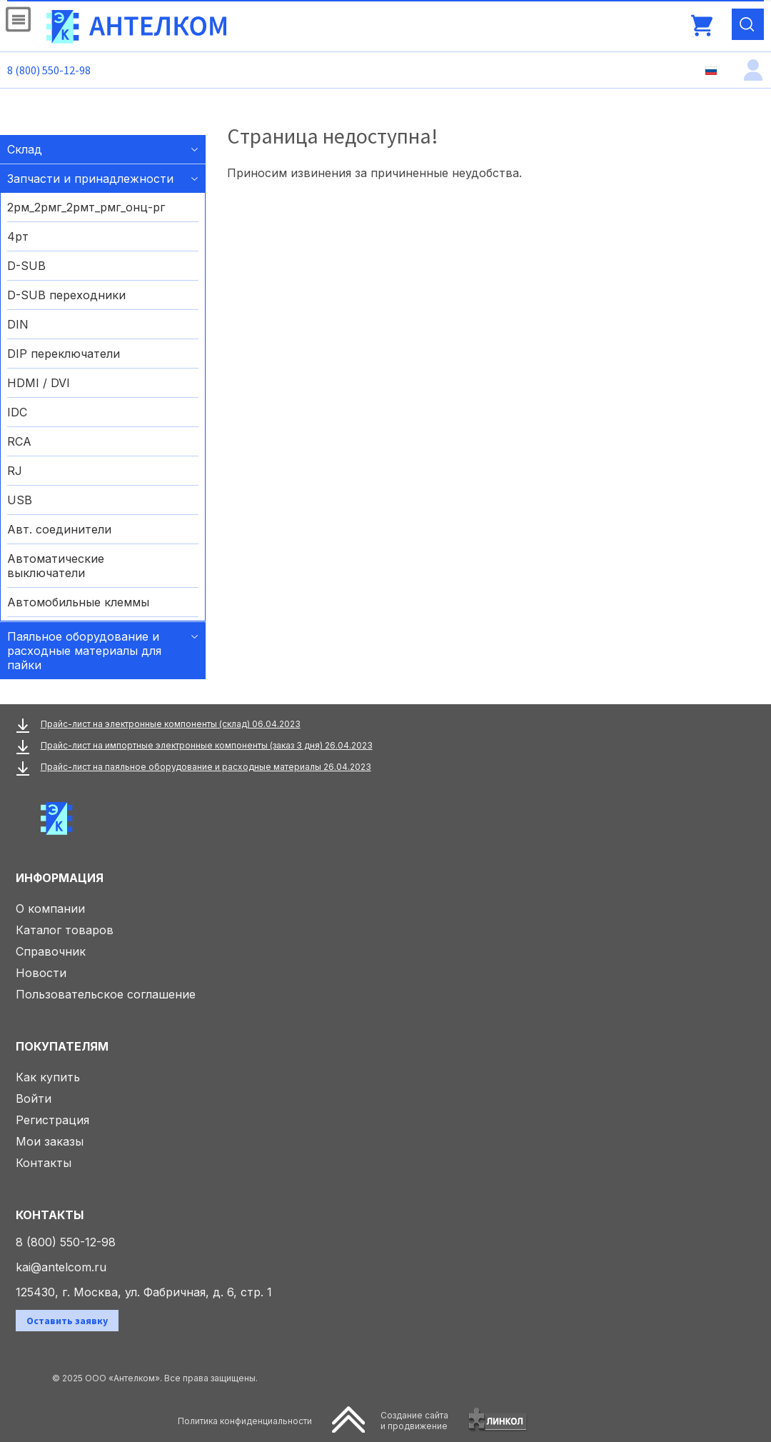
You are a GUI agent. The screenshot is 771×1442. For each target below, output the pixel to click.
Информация (60, 878)
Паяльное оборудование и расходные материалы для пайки (84, 650)
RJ (14, 471)
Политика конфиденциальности (245, 1421)
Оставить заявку (67, 1320)
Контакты (43, 1163)
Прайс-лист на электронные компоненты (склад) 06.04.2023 (171, 724)
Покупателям (62, 1046)
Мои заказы (50, 1141)
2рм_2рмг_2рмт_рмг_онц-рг (86, 207)
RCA (19, 441)
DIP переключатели (63, 353)
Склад (24, 149)
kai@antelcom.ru (61, 1267)
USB (19, 500)
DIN (18, 324)
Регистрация (52, 1120)
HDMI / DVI (38, 383)
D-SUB (26, 266)
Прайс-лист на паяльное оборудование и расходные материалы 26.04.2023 (206, 766)
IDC (17, 412)
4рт (18, 236)
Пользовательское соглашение (106, 994)
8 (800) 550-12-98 (49, 70)
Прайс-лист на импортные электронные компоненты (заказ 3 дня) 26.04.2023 (207, 745)
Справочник (51, 951)
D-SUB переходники (66, 295)
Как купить (48, 1077)
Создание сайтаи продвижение (414, 1420)
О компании (50, 908)
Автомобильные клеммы (78, 602)
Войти (33, 1098)
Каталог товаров (65, 930)
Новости (41, 973)
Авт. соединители (59, 529)
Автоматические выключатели (55, 565)
